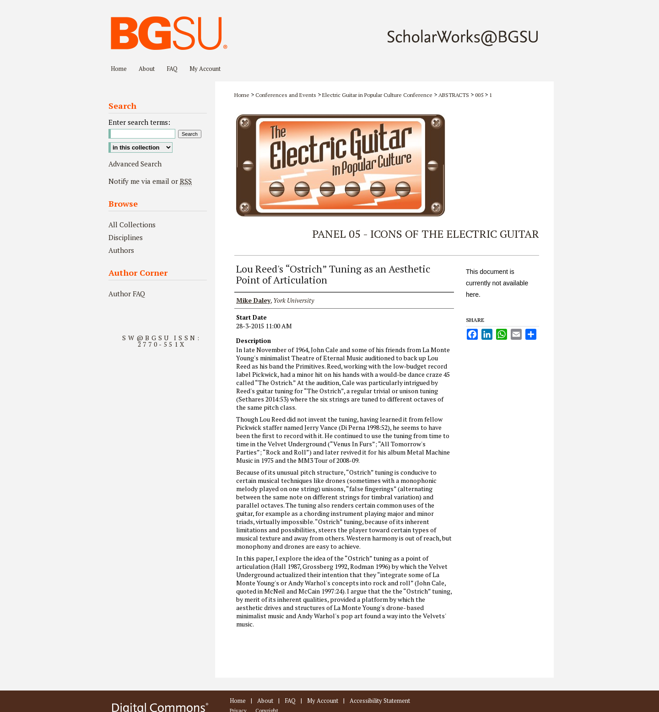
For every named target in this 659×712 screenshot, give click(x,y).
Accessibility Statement (380, 700)
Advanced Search (135, 163)
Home (241, 94)
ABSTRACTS (454, 94)
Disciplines (125, 237)
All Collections (132, 224)
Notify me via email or (150, 181)
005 (480, 94)
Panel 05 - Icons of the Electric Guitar (425, 233)
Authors (121, 250)
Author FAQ (126, 293)
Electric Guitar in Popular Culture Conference (378, 94)
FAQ (290, 700)
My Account (322, 700)
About (265, 700)
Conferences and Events (286, 94)
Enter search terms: (139, 122)
